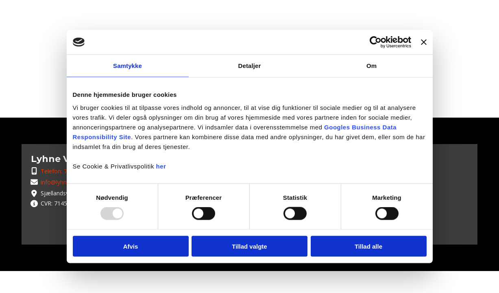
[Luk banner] (424, 42)
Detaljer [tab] (249, 65)
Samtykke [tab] (127, 65)
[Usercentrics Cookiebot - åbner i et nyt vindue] (375, 42)
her (161, 165)
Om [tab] (371, 65)
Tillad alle (368, 246)
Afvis (130, 246)
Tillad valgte (249, 246)
